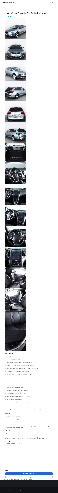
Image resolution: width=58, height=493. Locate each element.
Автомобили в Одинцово (26, 8)
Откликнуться (29, 477)
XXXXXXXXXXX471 (28, 473)
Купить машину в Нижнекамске (24, 479)
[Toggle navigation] (52, 2)
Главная (7, 8)
